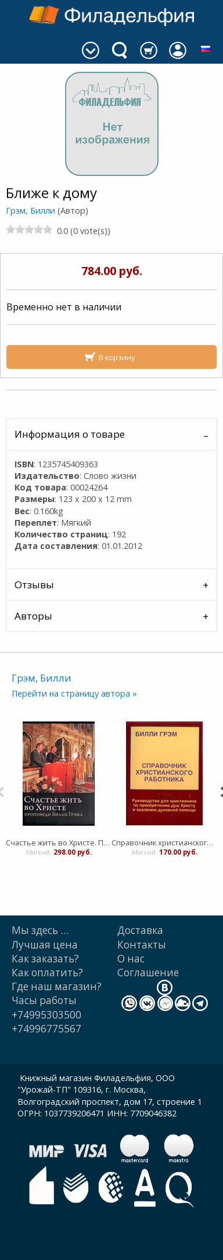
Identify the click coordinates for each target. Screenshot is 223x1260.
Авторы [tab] (33, 615)
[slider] (29, 229)
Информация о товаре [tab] (70, 434)
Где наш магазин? (57, 986)
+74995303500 (46, 1014)
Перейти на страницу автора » (74, 693)
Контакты (141, 944)
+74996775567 (46, 1028)
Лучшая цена (45, 944)
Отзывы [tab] (34, 584)
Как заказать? (45, 958)
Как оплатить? (47, 972)
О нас (131, 958)
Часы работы (44, 1000)
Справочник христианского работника (164, 842)
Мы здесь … (40, 930)
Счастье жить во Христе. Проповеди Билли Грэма (59, 842)
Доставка (140, 930)
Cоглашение (148, 972)
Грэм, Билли (30, 210)
